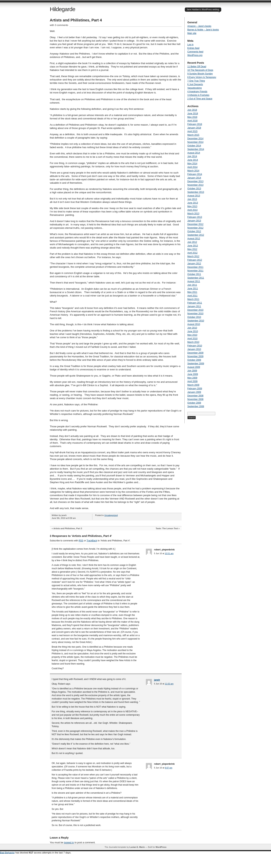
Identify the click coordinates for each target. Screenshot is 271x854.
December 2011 (195, 267)
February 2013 (194, 217)
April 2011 (192, 295)
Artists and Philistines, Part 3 (67, 528)
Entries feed (193, 48)
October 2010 (194, 317)
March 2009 (193, 385)
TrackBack (92, 540)
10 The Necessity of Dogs (200, 70)
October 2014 (194, 145)
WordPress (160, 847)
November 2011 (195, 270)
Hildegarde (62, 9)
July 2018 (192, 110)
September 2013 (195, 192)
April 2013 (192, 210)
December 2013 (195, 181)
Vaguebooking (194, 88)
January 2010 (194, 349)
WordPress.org (194, 55)
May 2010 (192, 335)
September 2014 (195, 149)
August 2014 (193, 153)
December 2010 (195, 310)
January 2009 (194, 392)
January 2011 (194, 306)
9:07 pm (168, 768)
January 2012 (194, 263)
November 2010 (195, 313)
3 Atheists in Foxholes (198, 95)
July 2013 (192, 199)
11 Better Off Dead (196, 66)
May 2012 (192, 249)
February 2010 (194, 345)
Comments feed (195, 51)
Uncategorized (111, 515)
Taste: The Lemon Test (167, 528)
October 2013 (194, 188)
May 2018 (192, 117)
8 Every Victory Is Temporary (201, 77)
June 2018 (192, 113)
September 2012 (195, 235)
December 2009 (195, 353)
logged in (69, 842)
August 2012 (193, 238)
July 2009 (192, 370)
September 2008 (195, 406)
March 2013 (193, 213)
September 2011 (195, 278)
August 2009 (193, 367)
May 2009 (192, 378)
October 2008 (194, 403)
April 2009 (192, 381)
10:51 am (169, 553)
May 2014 (192, 163)
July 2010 (192, 328)
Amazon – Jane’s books (199, 26)
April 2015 (192, 131)
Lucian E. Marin (137, 847)
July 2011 (192, 285)
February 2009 (194, 388)
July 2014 (192, 156)
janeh (157, 680)
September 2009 (195, 363)
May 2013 (192, 206)
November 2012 (195, 228)
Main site (191, 33)
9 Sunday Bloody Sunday (200, 73)
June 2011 (192, 288)
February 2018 (194, 124)
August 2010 (193, 324)
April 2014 (192, 167)
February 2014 (194, 174)
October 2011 (194, 274)
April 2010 (192, 338)
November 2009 (195, 356)
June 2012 (192, 245)
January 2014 (194, 178)
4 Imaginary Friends (197, 91)
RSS (81, 540)
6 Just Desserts (195, 84)
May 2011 (192, 292)
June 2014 (192, 160)
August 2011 (193, 281)
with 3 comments (59, 25)
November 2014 (195, 142)
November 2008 (195, 399)
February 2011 (194, 303)
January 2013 (194, 220)
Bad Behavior (7, 852)
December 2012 (195, 224)
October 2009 (194, 360)
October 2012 (194, 231)
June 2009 (192, 374)
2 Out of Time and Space (199, 98)
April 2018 (192, 120)
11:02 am (169, 684)
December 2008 (195, 395)
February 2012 (194, 260)
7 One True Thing (196, 81)
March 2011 (193, 299)
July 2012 (192, 242)
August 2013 (193, 195)
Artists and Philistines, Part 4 (76, 20)
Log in (190, 44)
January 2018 (194, 128)
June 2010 (192, 331)
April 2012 (192, 253)
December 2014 (195, 138)
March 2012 (193, 256)
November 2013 (195, 185)
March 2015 (193, 135)
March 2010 (193, 342)
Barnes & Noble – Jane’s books (203, 29)
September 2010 (195, 320)
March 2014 (193, 170)
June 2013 (192, 203)
